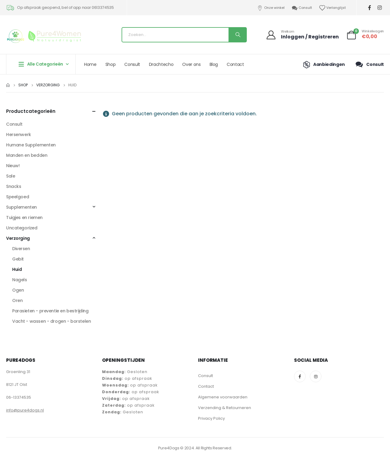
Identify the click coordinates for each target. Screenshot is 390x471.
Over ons (191, 64)
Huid (17, 269)
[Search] (237, 35)
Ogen (18, 290)
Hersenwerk (18, 134)
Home (90, 64)
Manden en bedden (26, 155)
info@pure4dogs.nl (25, 410)
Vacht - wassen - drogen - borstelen (51, 321)
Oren (17, 300)
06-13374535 (18, 397)
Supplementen (21, 207)
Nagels (19, 280)
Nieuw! (13, 166)
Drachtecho (161, 64)
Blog (214, 64)
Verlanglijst (332, 8)
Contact (235, 64)
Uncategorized (21, 228)
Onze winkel (271, 8)
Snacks (13, 186)
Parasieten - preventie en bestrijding (50, 311)
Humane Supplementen (31, 145)
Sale (10, 176)
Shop (110, 64)
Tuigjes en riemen (24, 217)
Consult (301, 8)
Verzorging (18, 238)
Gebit (18, 259)
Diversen (21, 249)
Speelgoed (17, 197)
